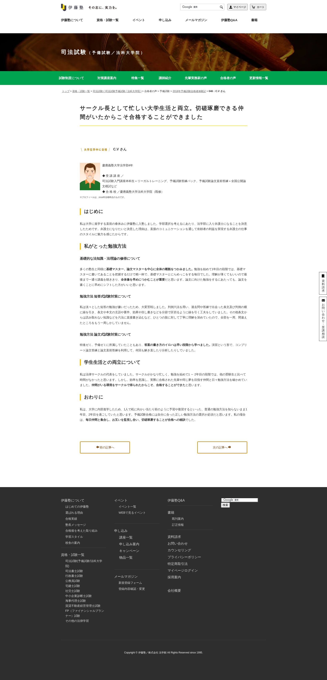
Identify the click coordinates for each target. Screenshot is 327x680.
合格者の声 (228, 78)
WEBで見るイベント (132, 512)
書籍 (254, 20)
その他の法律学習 (77, 620)
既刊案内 (178, 518)
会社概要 (174, 590)
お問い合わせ (178, 543)
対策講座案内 (106, 78)
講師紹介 (165, 78)
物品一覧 (126, 557)
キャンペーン (129, 551)
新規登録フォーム (130, 582)
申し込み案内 (129, 544)
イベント (138, 20)
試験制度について (71, 78)
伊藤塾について (72, 20)
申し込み (165, 20)
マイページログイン (183, 570)
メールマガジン (196, 20)
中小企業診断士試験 (78, 596)
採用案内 (174, 577)
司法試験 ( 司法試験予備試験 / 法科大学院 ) (117, 91)
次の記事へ (222, 447)
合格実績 (71, 518)
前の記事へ (105, 447)
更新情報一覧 (258, 78)
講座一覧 (126, 537)
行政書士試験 (74, 575)
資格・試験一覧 (108, 20)
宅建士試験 (72, 586)
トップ (66, 91)
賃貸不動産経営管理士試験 (83, 605)
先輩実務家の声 (196, 78)
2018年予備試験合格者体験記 (189, 91)
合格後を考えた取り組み (81, 530)
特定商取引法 (178, 564)
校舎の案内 (72, 542)
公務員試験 (72, 580)
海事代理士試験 (75, 600)
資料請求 (174, 537)
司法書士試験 (74, 571)
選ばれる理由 (74, 512)
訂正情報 (178, 524)
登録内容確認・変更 (132, 588)
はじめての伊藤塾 (77, 506)
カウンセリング (179, 550)
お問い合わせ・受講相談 (323, 321)
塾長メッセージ (75, 524)
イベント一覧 (127, 506)
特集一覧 (137, 78)
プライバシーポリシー (184, 557)
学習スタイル (74, 536)
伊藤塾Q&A (229, 20)
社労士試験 (72, 591)
